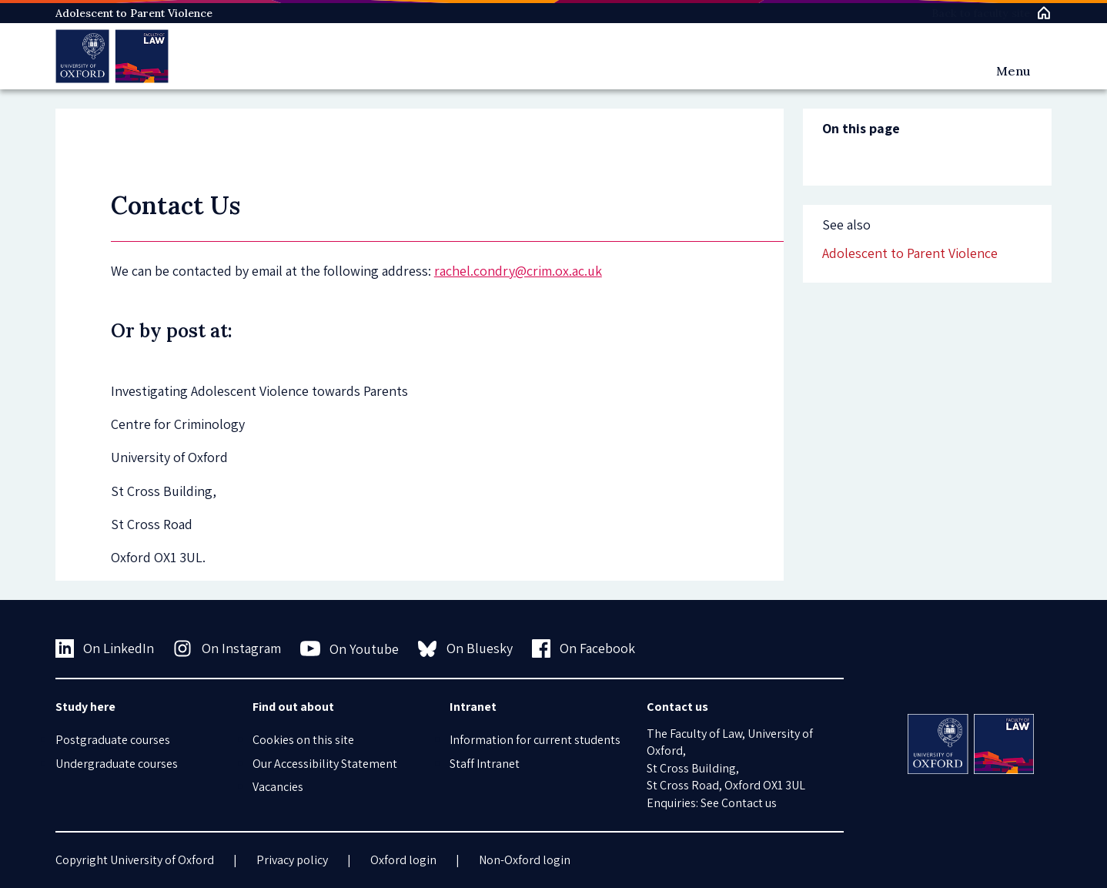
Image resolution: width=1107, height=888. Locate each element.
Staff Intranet (485, 764)
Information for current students (535, 740)
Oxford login (403, 860)
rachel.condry (474, 271)
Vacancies (278, 787)
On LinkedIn (105, 648)
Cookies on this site (303, 740)
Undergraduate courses (116, 764)
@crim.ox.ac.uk (558, 271)
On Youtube (350, 648)
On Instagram (227, 648)
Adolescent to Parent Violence (133, 13)
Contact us (749, 803)
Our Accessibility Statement (325, 764)
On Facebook (584, 648)
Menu (1013, 71)
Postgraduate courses (112, 740)
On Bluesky (465, 648)
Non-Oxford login (524, 860)
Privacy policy (292, 860)
